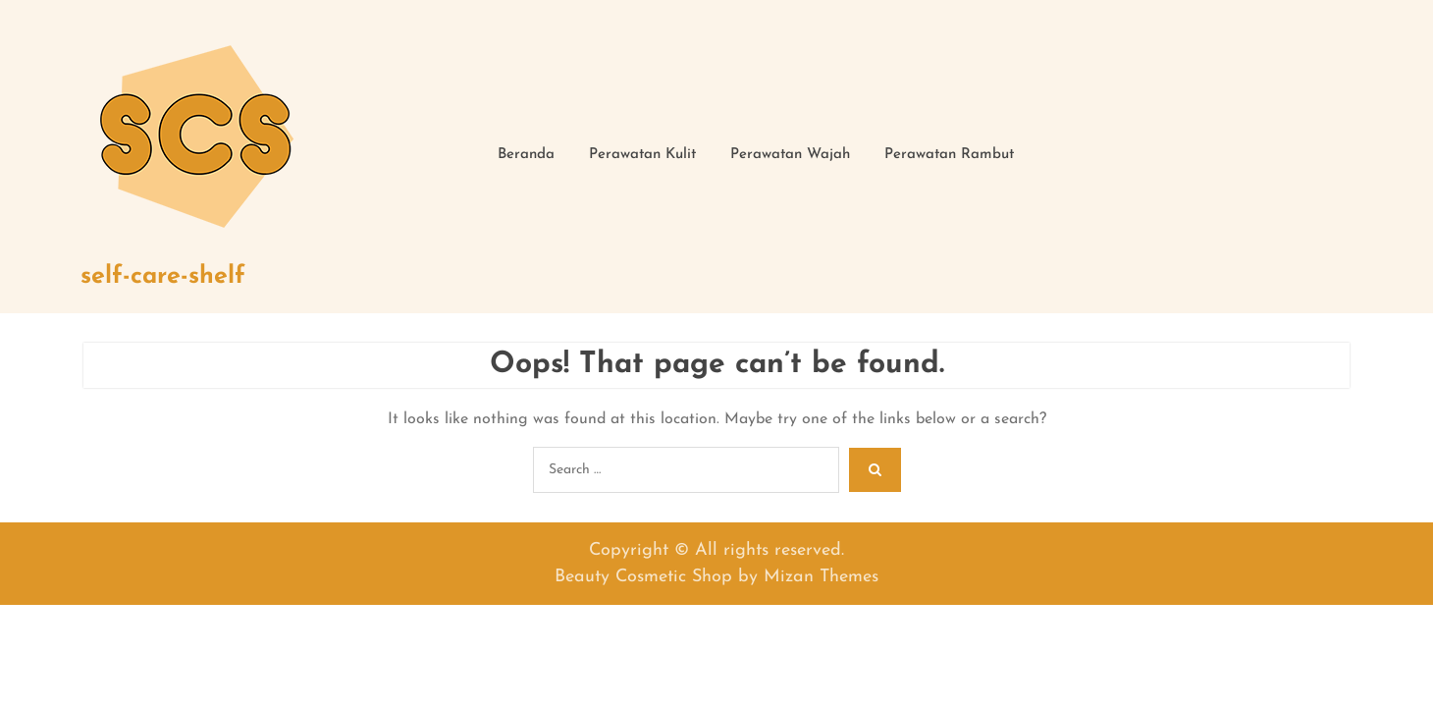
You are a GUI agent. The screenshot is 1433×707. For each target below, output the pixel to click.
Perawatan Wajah (790, 154)
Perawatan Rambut (949, 154)
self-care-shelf (162, 276)
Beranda (526, 154)
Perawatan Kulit (642, 154)
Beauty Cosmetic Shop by (716, 577)
